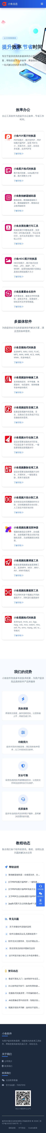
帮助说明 (14, 867)
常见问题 (14, 919)
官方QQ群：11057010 (15, 1085)
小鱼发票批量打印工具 (26, 225)
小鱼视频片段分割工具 (26, 497)
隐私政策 (12, 1128)
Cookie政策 (32, 1128)
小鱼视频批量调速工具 (26, 560)
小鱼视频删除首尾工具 (26, 467)
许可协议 (22, 1128)
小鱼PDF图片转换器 (25, 135)
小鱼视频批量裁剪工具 (26, 590)
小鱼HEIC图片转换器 (25, 258)
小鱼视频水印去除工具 (26, 437)
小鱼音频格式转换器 (25, 347)
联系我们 (7, 1066)
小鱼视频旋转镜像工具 (26, 377)
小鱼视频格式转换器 (25, 617)
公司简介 (7, 1061)
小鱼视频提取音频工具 (26, 407)
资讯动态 (13, 971)
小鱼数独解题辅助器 (25, 195)
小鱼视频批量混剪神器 (26, 527)
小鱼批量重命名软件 (25, 291)
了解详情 (18, 153)
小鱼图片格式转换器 (25, 168)
